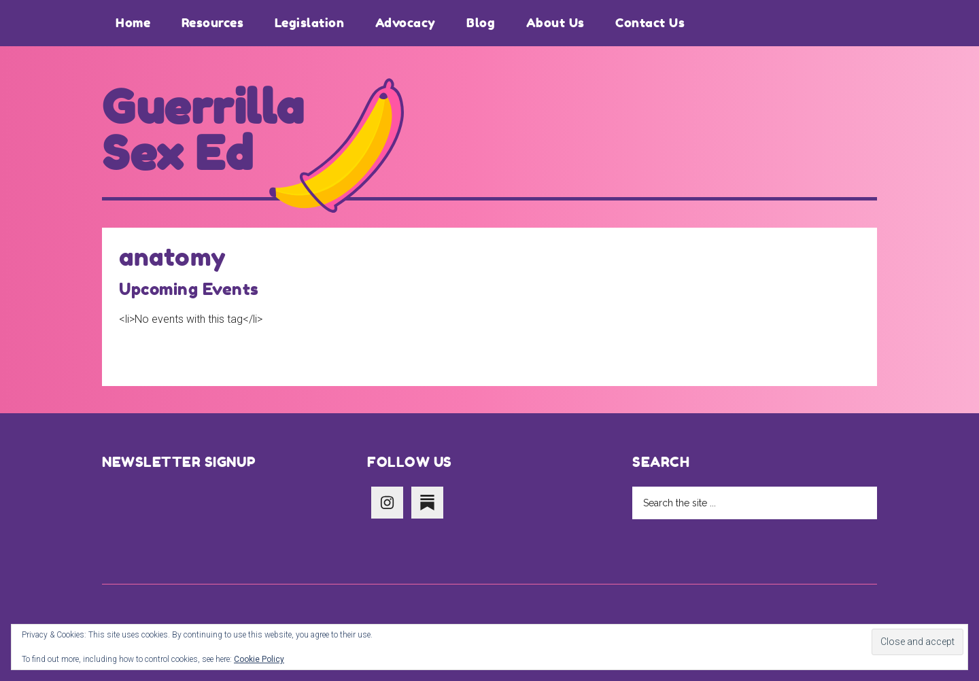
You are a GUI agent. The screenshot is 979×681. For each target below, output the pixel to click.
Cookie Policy (259, 659)
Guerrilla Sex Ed (203, 130)
